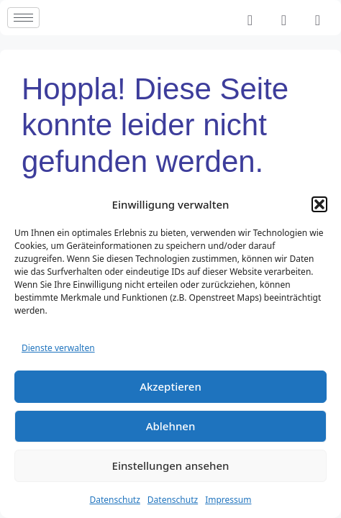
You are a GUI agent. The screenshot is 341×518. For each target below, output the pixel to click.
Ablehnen (171, 426)
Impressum (228, 500)
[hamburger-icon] (23, 17)
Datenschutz (115, 500)
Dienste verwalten (58, 348)
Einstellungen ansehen (170, 465)
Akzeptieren (170, 386)
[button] (319, 204)
